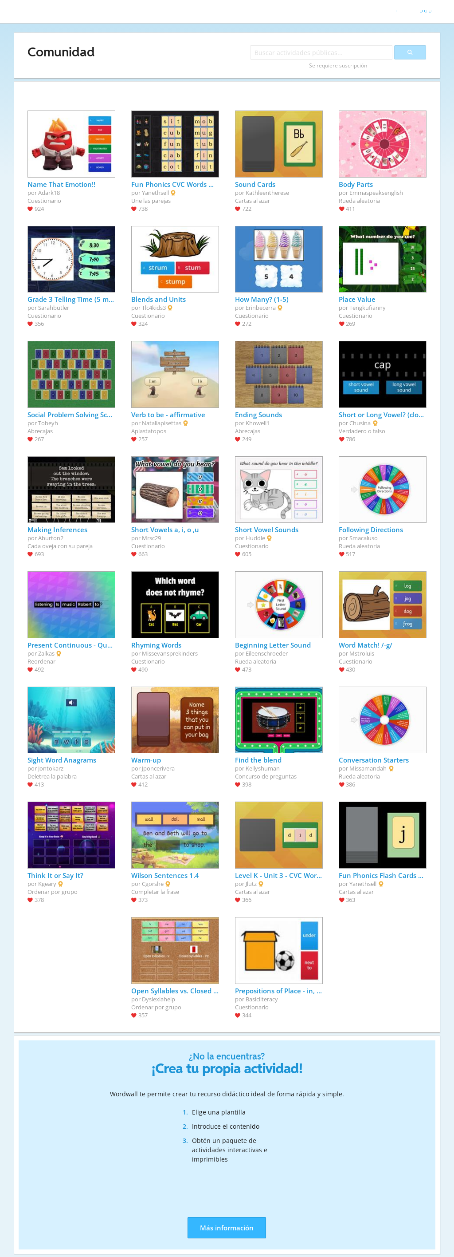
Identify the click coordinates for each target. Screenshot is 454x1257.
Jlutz (251, 884)
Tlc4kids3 (154, 308)
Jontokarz (50, 768)
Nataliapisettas (161, 423)
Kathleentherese (267, 193)
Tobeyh (48, 423)
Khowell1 (258, 423)
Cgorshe (153, 884)
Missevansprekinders (170, 653)
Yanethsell (155, 193)
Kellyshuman (263, 768)
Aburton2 (50, 538)
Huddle (255, 538)
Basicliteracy (262, 999)
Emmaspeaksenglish (376, 193)
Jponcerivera (158, 768)
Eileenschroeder (267, 653)
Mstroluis (361, 653)
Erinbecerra (261, 308)
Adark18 (49, 193)
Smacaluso (363, 538)
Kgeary (47, 884)
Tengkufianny (367, 308)
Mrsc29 (151, 538)
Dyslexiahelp (158, 999)
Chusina (360, 423)
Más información (227, 1227)
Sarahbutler (53, 308)
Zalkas (46, 653)
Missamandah (368, 768)
